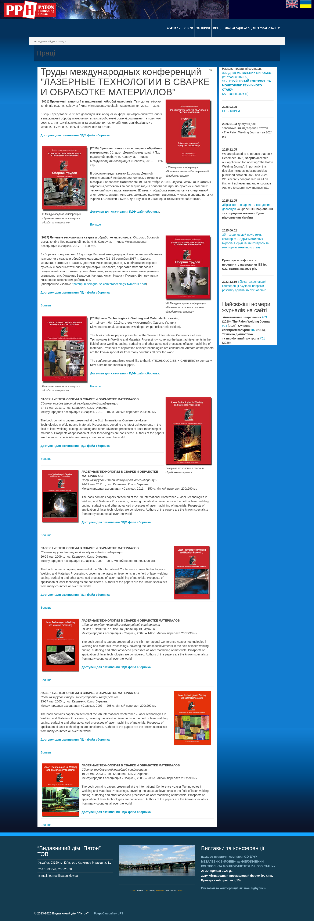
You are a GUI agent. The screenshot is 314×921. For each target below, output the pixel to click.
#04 (224, 325)
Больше (95, 224)
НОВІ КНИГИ (231, 111)
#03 (264, 317)
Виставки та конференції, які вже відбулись (233, 888)
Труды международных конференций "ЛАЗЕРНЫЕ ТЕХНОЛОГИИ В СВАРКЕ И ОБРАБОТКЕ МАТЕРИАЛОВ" (125, 82)
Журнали (174, 28)
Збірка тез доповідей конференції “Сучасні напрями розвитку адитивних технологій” (244, 286)
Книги (188, 28)
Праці (217, 28)
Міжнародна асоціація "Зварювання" (253, 28)
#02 (252, 330)
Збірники (203, 28)
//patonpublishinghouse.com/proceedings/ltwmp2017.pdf (109, 284)
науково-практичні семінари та (238, 861)
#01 (262, 338)
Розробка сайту (108, 913)
